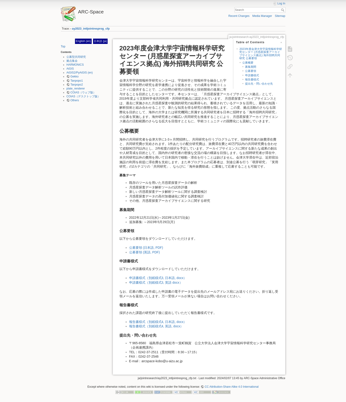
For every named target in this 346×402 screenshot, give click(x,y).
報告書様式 (252, 79)
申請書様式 (252, 75)
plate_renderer (75, 88)
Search (283, 10)
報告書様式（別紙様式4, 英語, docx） (156, 326)
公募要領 (250, 71)
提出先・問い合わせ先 (259, 83)
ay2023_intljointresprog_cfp (91, 28)
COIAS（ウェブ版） (83, 92)
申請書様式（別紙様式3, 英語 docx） (156, 282)
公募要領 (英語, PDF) (144, 252)
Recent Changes (238, 16)
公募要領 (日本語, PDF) (146, 247)
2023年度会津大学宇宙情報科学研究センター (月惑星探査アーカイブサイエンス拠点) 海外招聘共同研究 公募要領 (260, 53)
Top (63, 46)
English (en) (83, 41)
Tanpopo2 (76, 84)
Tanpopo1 (76, 80)
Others (74, 100)
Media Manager (262, 16)
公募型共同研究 (76, 56)
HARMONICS (75, 64)
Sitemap (280, 16)
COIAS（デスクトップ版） (83, 96)
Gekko (74, 76)
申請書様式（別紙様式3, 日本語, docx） (158, 278)
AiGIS (70, 68)
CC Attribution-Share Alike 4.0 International (232, 386)
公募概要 (247, 62)
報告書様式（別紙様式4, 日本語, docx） (158, 322)
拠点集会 (72, 60)
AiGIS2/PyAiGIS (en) (79, 72)
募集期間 (250, 66)
